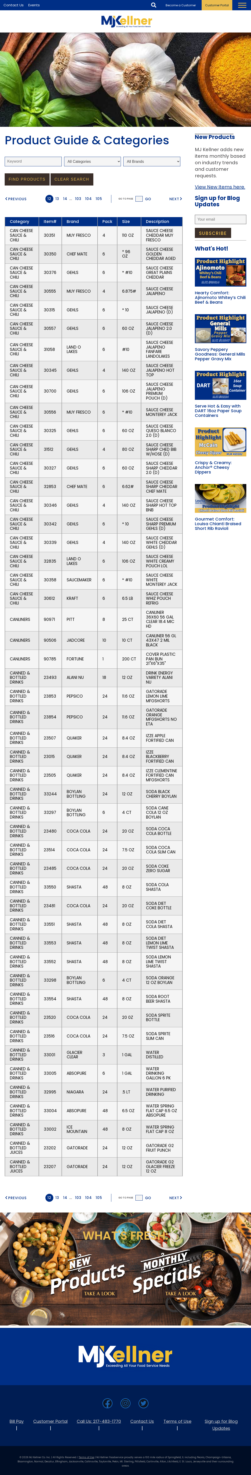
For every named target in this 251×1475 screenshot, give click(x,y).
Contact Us (142, 1421)
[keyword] (33, 161)
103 (78, 198)
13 (57, 198)
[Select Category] (92, 161)
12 (49, 198)
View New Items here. (220, 187)
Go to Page (125, 198)
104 (88, 198)
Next (174, 199)
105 (99, 198)
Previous (17, 199)
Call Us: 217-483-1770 (99, 1421)
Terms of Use (177, 1421)
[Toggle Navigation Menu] (242, 5)
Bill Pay (17, 1421)
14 (65, 198)
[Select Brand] (151, 161)
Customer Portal (217, 5)
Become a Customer (181, 5)
